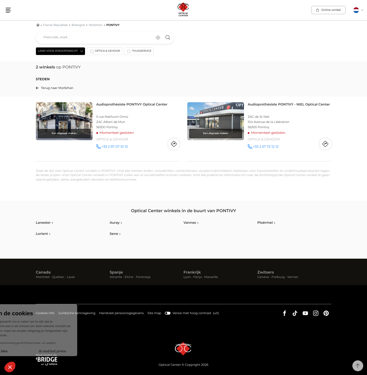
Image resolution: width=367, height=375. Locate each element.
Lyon (187, 277)
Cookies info (45, 313)
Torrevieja (143, 277)
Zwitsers (265, 272)
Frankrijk (192, 272)
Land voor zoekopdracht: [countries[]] (58, 51)
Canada (43, 272)
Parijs (197, 277)
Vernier (292, 277)
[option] (104, 52)
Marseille (211, 277)
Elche (129, 277)
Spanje (116, 272)
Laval (71, 277)
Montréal (43, 277)
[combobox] (105, 37)
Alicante (116, 277)
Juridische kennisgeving (76, 313)
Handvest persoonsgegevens (121, 313)
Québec (58, 277)
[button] (8, 10)
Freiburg (278, 277)
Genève (263, 277)
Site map (154, 313)
